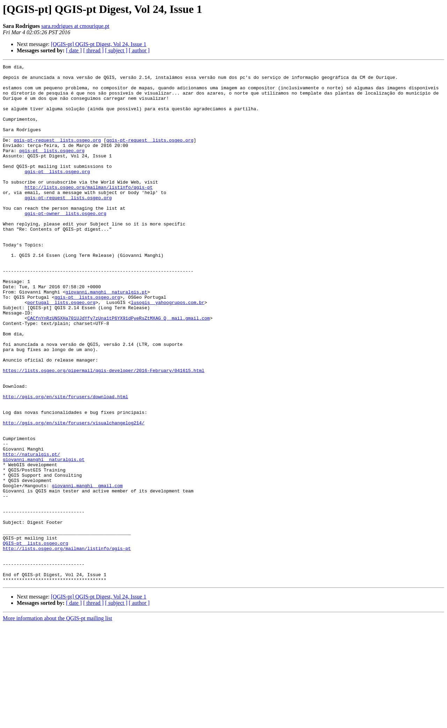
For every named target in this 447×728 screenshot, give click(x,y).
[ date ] (74, 50)
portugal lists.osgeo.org (61, 350)
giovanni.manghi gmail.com (87, 570)
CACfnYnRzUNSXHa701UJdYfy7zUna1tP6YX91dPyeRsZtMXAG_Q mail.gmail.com (118, 369)
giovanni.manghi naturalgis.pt (106, 338)
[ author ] (139, 50)
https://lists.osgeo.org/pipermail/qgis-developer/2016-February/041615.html (103, 432)
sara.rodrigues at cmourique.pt (75, 26)
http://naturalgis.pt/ (31, 532)
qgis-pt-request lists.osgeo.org (57, 156)
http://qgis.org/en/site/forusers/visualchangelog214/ (74, 495)
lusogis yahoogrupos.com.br (168, 350)
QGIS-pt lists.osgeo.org (35, 639)
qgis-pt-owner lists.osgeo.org (65, 243)
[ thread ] (93, 50)
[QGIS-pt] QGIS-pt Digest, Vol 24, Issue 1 (98, 44)
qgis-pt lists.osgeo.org (52, 168)
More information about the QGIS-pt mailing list (57, 722)
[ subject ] (116, 50)
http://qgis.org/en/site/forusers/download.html (65, 463)
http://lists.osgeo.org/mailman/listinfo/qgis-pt (88, 212)
